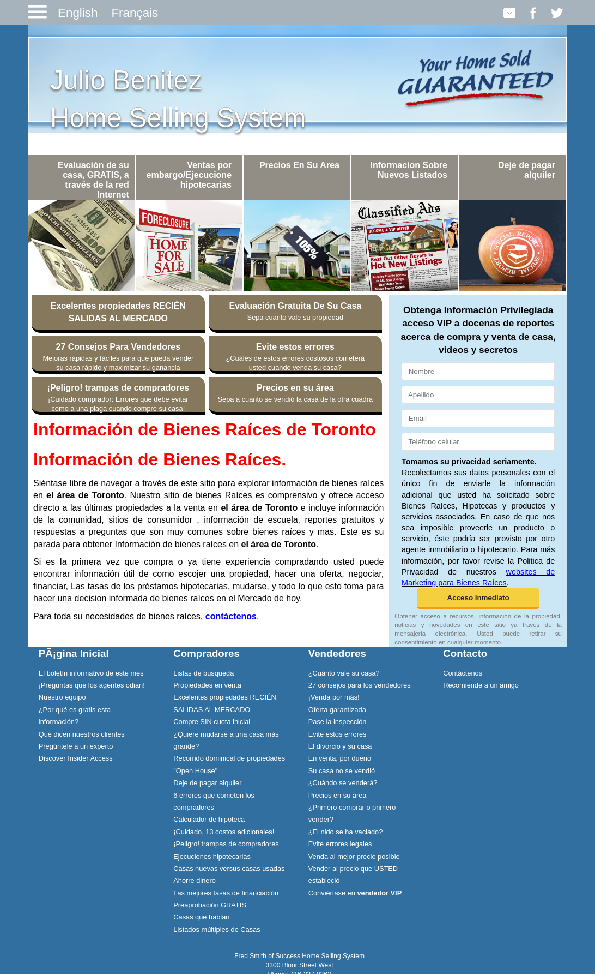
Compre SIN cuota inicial (211, 722)
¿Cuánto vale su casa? (344, 673)
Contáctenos (462, 673)
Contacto (465, 653)
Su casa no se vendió (341, 771)
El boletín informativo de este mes (91, 673)
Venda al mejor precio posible (354, 856)
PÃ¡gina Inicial (74, 653)
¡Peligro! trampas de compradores (225, 844)
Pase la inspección (337, 722)
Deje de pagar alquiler (207, 783)
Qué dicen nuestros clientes (82, 734)
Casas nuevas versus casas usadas (228, 868)
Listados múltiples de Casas (216, 929)
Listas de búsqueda (203, 673)
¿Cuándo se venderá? (343, 783)
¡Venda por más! (334, 697)
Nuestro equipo (62, 697)
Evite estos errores (337, 734)
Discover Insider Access (76, 758)
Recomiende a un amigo (481, 685)
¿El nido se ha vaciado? (345, 832)
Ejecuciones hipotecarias (212, 856)
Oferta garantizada (337, 710)
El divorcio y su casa (340, 746)
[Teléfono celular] (478, 442)
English (78, 13)
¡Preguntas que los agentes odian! (92, 685)
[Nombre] (478, 371)
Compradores (206, 653)
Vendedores (337, 653)
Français (134, 13)
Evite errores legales (340, 844)
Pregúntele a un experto (76, 746)
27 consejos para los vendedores (359, 685)
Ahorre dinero (194, 880)
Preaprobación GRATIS (209, 905)
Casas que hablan (201, 917)
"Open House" (195, 771)
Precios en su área (337, 795)
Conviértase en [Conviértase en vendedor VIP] (355, 893)
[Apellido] (478, 395)
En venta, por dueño (339, 758)
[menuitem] (95, 673)
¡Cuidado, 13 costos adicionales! (223, 832)
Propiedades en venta (207, 685)
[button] (478, 598)
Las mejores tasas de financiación (225, 893)
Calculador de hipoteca (209, 819)
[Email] (478, 418)
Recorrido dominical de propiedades (229, 758)
